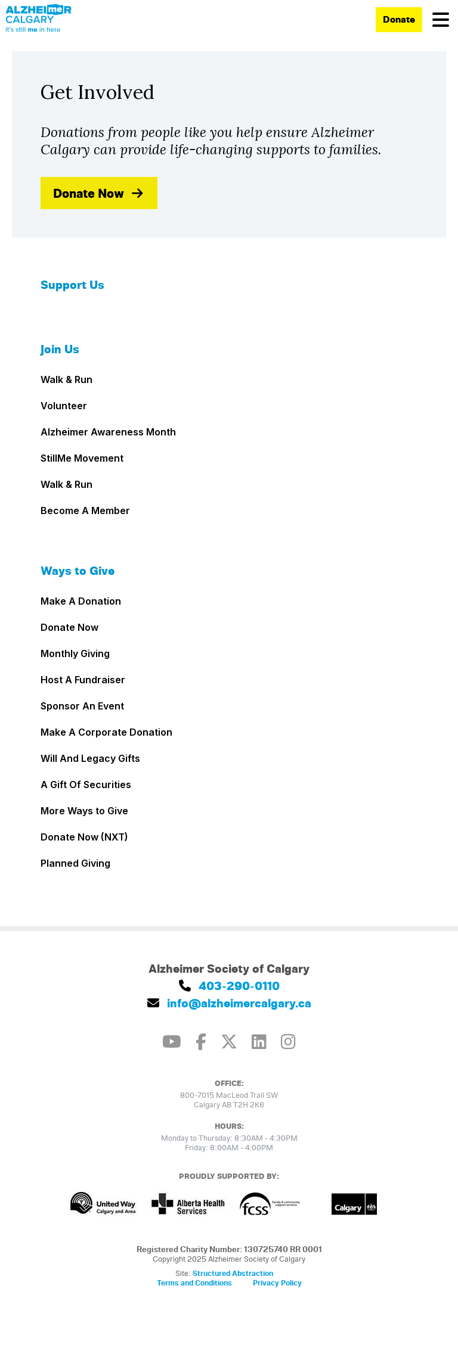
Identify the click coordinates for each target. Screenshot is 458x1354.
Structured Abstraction (233, 1273)
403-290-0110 (229, 985)
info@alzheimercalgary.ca (229, 1002)
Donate (399, 19)
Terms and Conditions (194, 1282)
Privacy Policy (277, 1282)
